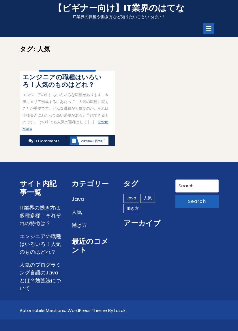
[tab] (208, 28)
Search (197, 201)
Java (78, 199)
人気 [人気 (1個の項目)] (148, 198)
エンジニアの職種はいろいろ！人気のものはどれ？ (40, 244)
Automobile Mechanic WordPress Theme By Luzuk (72, 310)
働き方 (79, 225)
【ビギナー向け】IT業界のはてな (119, 8)
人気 (77, 212)
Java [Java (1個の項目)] (131, 198)
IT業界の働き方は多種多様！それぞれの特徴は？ (40, 215)
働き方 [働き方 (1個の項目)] (133, 208)
